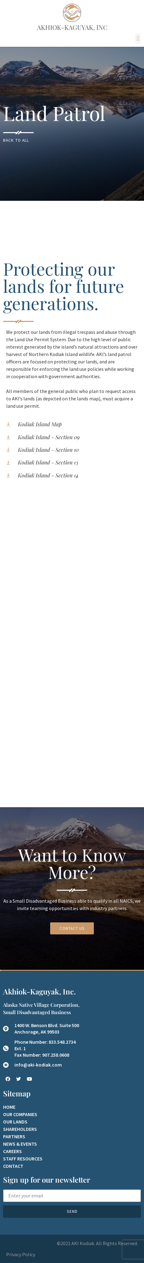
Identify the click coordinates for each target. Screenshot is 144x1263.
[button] (138, 39)
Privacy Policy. (21, 1254)
